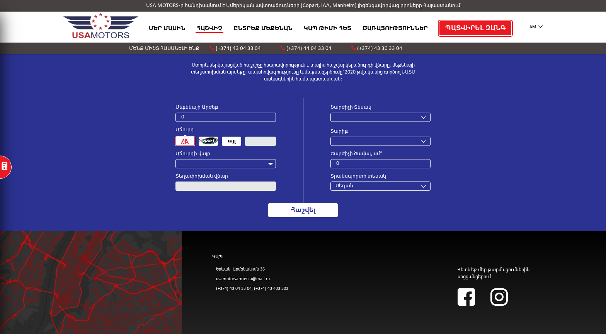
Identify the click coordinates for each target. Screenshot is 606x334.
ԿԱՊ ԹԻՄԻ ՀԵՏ (327, 28)
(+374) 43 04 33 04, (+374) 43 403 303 (252, 288)
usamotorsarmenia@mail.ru (243, 279)
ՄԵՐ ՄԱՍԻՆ (167, 28)
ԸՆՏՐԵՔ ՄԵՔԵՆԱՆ (263, 28)
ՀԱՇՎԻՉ (209, 28)
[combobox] (225, 163)
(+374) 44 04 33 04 (309, 48)
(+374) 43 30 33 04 (379, 48)
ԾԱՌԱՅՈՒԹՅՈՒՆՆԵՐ (395, 28)
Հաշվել (303, 210)
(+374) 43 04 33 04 (238, 48)
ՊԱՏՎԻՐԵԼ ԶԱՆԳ (475, 28)
